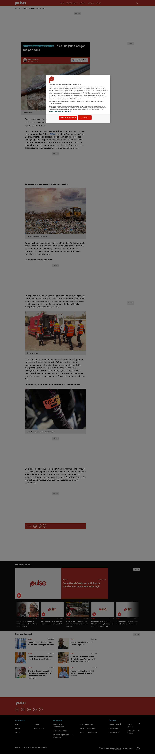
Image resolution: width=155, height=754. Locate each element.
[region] (78, 99)
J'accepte (84, 117)
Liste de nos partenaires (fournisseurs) (60, 111)
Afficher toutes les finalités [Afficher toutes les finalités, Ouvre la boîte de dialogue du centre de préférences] (68, 117)
